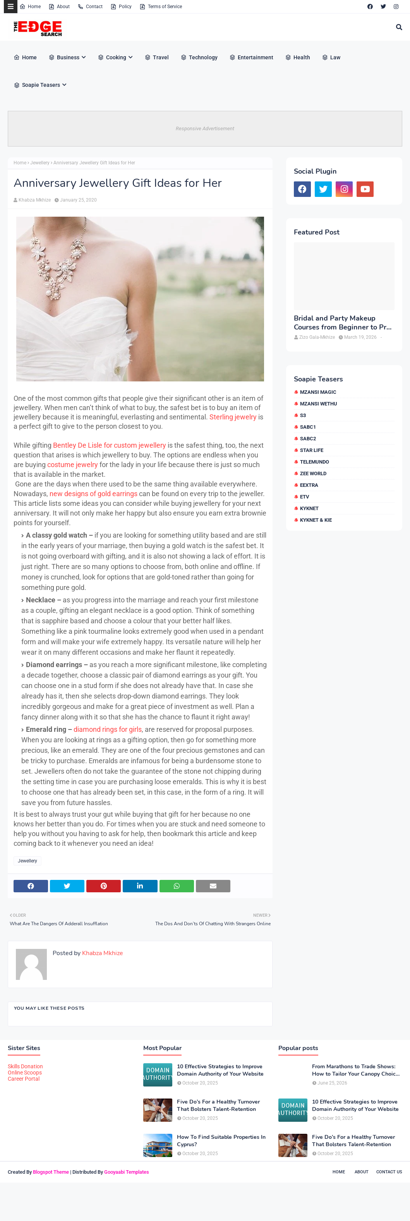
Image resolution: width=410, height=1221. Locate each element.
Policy (121, 6)
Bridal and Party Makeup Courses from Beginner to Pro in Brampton (342, 323)
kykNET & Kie (316, 520)
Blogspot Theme (51, 1172)
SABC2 (308, 438)
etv (304, 497)
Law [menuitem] (331, 57)
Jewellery (40, 163)
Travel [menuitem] (156, 57)
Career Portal (23, 1079)
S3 (303, 415)
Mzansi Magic (318, 392)
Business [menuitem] (63, 57)
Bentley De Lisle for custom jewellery (109, 445)
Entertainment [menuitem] (251, 57)
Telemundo (314, 462)
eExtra (309, 485)
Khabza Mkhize (35, 200)
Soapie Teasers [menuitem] (37, 85)
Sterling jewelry (233, 417)
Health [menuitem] (297, 57)
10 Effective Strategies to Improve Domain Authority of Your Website (220, 1070)
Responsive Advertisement (205, 128)
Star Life (311, 450)
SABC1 (308, 427)
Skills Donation (25, 1066)
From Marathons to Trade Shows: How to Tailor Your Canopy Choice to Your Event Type (355, 1070)
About (59, 6)
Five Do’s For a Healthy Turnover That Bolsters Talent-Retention (218, 1105)
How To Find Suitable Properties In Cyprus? (221, 1141)
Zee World (313, 473)
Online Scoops (25, 1072)
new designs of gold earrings (93, 494)
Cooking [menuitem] (112, 57)
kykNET (309, 508)
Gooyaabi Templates (126, 1172)
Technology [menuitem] (199, 57)
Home (30, 6)
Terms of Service (160, 6)
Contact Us (389, 1171)
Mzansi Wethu (318, 404)
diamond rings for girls (108, 729)
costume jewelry (72, 464)
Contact (90, 6)
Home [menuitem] (25, 57)
